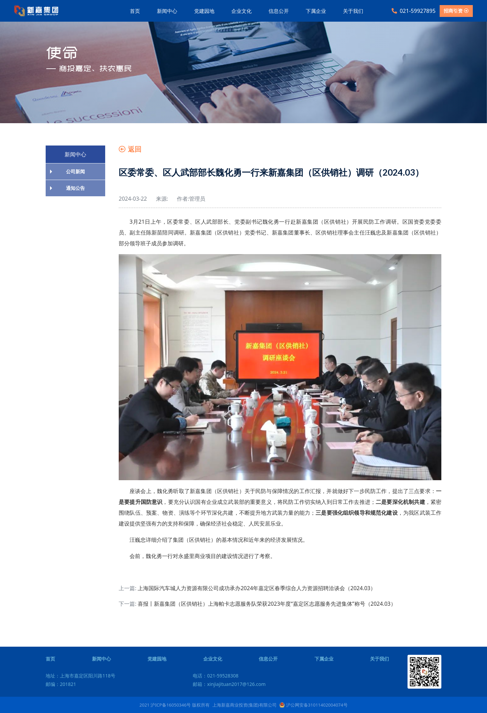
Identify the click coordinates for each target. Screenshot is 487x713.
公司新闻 (75, 171)
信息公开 (279, 11)
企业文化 (241, 11)
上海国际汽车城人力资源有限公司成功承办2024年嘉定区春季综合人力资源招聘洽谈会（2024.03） (257, 588)
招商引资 (456, 11)
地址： (80, 675)
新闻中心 (167, 11)
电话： (215, 675)
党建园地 (204, 11)
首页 (135, 11)
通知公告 (75, 188)
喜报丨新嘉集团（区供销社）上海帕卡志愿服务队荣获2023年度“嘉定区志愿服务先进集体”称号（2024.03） (267, 603)
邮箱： (229, 684)
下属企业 (316, 11)
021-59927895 (414, 11)
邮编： (61, 684)
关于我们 (353, 11)
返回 (130, 149)
